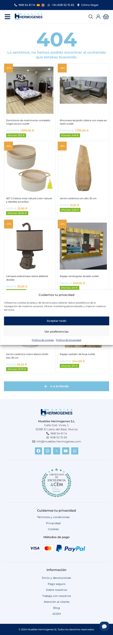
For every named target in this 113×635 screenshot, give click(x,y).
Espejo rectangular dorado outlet (79, 276)
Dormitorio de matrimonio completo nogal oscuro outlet (28, 122)
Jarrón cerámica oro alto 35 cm (78, 198)
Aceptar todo (56, 323)
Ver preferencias (56, 334)
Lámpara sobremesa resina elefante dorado (27, 278)
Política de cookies (43, 342)
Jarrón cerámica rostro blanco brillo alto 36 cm (27, 356)
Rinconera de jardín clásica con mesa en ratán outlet (83, 122)
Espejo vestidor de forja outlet (77, 354)
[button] (7, 16)
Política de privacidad (68, 342)
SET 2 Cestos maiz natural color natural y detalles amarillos (29, 200)
